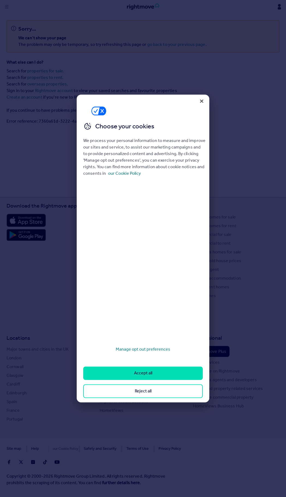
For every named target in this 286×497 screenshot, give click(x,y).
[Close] (202, 101)
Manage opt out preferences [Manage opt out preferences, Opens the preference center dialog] (143, 349)
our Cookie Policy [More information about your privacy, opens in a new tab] (124, 173)
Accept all (143, 373)
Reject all (143, 391)
